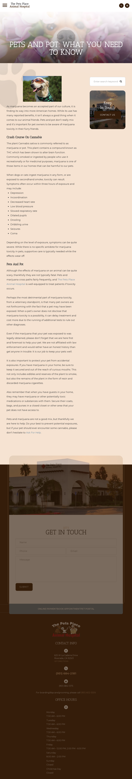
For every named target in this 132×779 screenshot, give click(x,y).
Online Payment (43, 613)
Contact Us (107, 115)
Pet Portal (91, 613)
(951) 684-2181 (66, 677)
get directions (61, 665)
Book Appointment (69, 613)
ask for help (33, 432)
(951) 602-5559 (88, 696)
